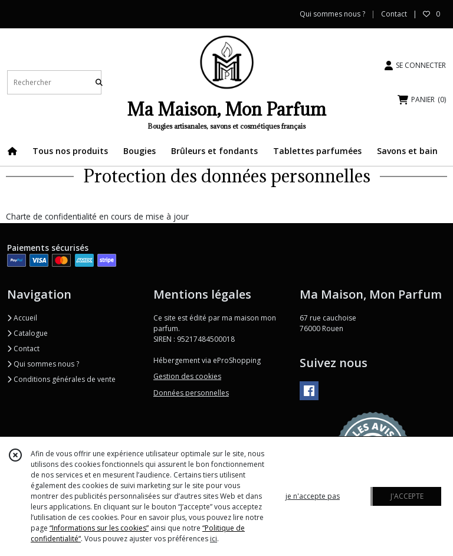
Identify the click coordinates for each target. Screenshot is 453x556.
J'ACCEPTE (407, 496)
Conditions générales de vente (61, 379)
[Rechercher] (99, 82)
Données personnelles (191, 393)
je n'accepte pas (312, 496)
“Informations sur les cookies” (99, 528)
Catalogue (27, 333)
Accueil (22, 318)
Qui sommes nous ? (43, 364)
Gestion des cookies (187, 376)
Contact (394, 14)
